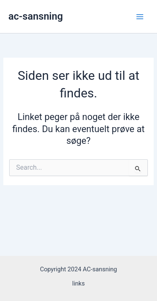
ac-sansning (35, 16)
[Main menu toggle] (140, 17)
